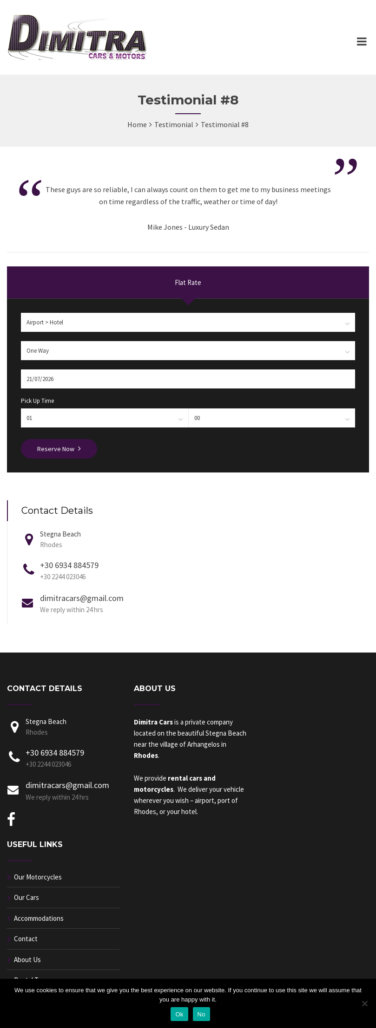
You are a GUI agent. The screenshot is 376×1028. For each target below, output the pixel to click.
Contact (26, 938)
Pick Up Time (37, 401)
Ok (179, 1014)
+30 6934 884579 (69, 565)
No (201, 1014)
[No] (364, 1003)
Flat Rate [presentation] (188, 282)
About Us (27, 959)
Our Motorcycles (38, 877)
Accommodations (39, 918)
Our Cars (26, 897)
